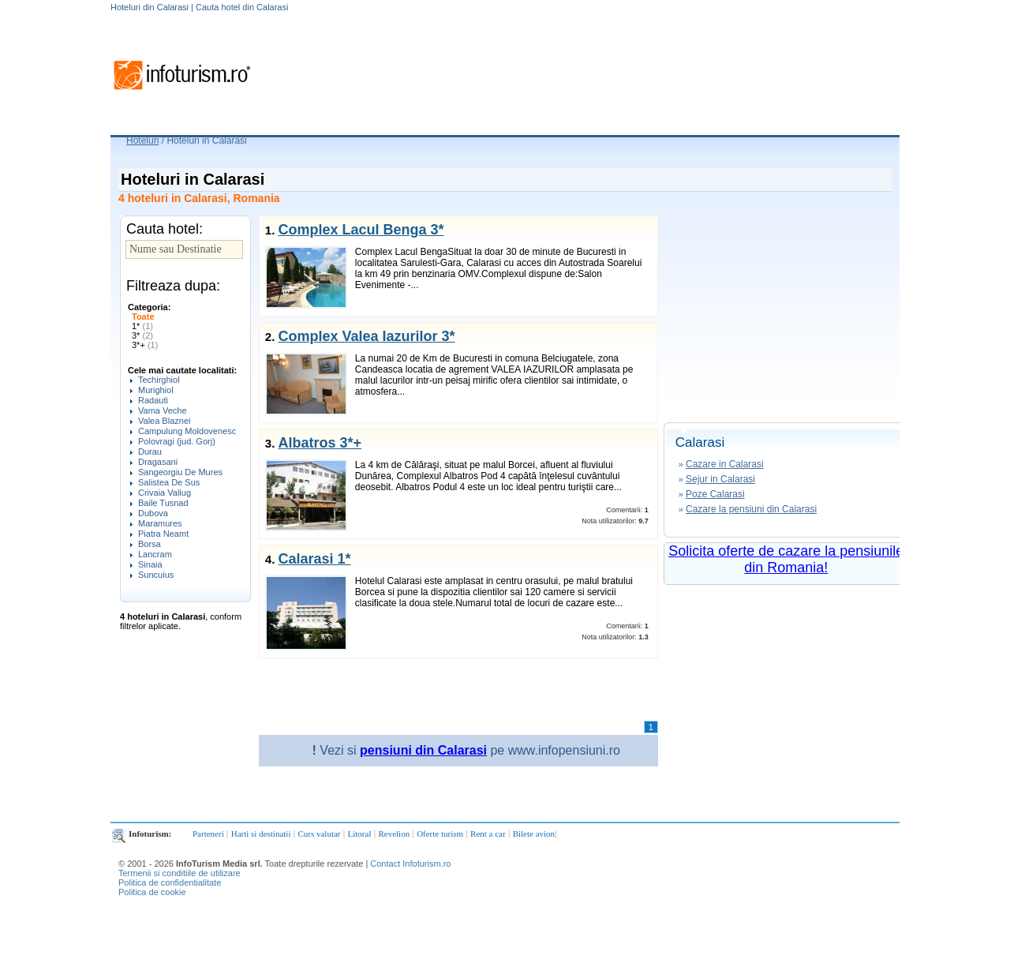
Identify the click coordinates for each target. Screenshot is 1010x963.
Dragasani (158, 462)
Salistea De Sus (169, 482)
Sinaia (150, 564)
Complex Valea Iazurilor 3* (366, 336)
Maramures (160, 523)
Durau (150, 451)
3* (142, 335)
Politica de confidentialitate (169, 882)
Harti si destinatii (261, 833)
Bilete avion (534, 833)
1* (142, 326)
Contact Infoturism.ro (410, 863)
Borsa (149, 544)
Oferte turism (440, 833)
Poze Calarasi (715, 494)
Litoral (360, 833)
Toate (143, 316)
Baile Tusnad (163, 503)
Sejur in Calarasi (720, 479)
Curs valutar (318, 833)
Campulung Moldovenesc (187, 431)
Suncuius (156, 574)
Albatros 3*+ (319, 443)
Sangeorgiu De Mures (180, 472)
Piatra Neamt (163, 533)
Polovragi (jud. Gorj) (176, 441)
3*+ (145, 345)
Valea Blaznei (164, 420)
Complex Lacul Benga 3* (360, 230)
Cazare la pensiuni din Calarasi (751, 509)
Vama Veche (162, 410)
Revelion (394, 833)
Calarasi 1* (314, 559)
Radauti (153, 400)
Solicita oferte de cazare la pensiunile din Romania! (785, 559)
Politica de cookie (152, 892)
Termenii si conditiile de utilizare (179, 873)
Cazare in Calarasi (725, 464)
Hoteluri (142, 140)
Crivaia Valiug (164, 492)
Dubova (153, 513)
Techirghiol (159, 379)
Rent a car (488, 833)
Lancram (155, 554)
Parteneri (208, 833)
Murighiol (156, 390)
